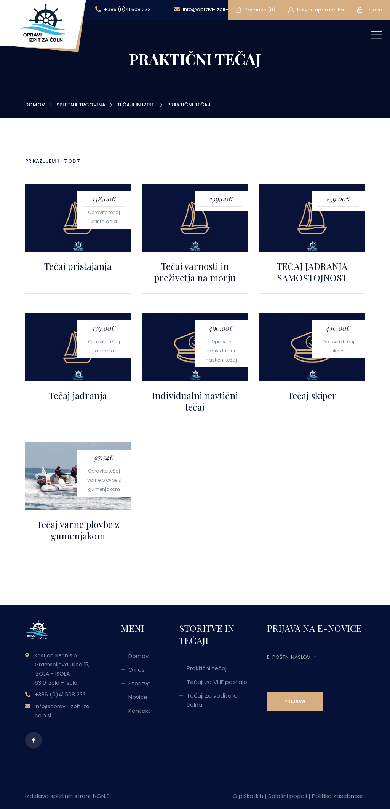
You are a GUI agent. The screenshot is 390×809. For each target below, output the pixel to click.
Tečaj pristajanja (78, 266)
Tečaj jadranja (78, 395)
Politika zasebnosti (338, 796)
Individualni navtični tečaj (195, 401)
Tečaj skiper (312, 395)
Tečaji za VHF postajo (217, 682)
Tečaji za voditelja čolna (212, 700)
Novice (137, 697)
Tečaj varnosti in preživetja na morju (195, 272)
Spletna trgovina (80, 104)
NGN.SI (102, 796)
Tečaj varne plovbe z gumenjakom (78, 530)
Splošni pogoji (287, 796)
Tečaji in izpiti (136, 104)
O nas (136, 670)
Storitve (139, 683)
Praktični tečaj (207, 668)
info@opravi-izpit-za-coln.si (213, 9)
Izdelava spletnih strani (57, 796)
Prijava (369, 10)
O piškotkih (248, 796)
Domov (35, 104)
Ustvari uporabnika (316, 10)
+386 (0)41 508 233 (123, 9)
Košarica (255, 10)
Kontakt (139, 711)
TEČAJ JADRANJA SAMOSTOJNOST (312, 272)
